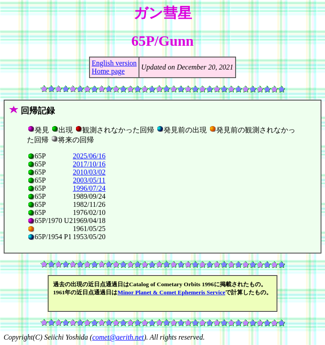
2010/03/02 (89, 172)
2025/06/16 (89, 156)
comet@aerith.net (118, 337)
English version (114, 63)
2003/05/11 (89, 180)
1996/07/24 (89, 188)
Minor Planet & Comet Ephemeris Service (171, 292)
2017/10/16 (89, 164)
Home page (108, 71)
